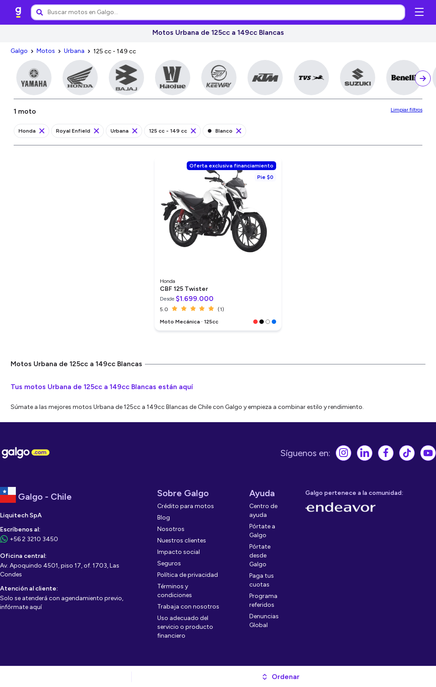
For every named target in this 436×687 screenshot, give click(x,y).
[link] (18, 12)
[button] (280, 677)
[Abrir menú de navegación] (419, 12)
